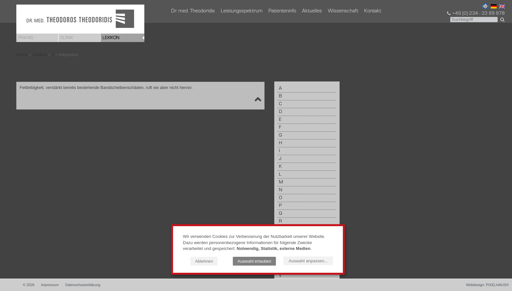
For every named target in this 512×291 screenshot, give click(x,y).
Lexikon (111, 38)
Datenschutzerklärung (82, 285)
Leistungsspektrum (242, 11)
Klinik (66, 38)
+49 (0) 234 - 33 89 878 (475, 13)
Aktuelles (312, 11)
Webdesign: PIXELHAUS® (487, 285)
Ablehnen (204, 261)
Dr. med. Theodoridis (193, 11)
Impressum (50, 285)
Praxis (25, 38)
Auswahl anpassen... (308, 260)
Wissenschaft (343, 11)
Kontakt (372, 11)
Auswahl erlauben (254, 261)
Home (22, 54)
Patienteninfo (282, 11)
